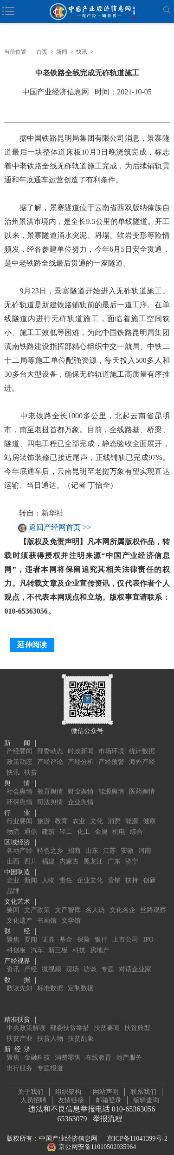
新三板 (58, 940)
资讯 (12, 959)
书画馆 (47, 910)
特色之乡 (50, 841)
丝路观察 (153, 900)
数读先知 (19, 978)
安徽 (127, 841)
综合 (136, 822)
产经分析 (81, 752)
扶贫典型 (137, 1018)
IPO (148, 929)
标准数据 (50, 978)
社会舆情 (19, 781)
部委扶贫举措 (69, 1018)
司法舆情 (50, 792)
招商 (74, 841)
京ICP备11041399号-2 (137, 1133)
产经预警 (111, 752)
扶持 (131, 870)
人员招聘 (33, 1095)
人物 (48, 870)
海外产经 (142, 752)
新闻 (61, 52)
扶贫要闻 (107, 1018)
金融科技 (37, 1047)
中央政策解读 (25, 1018)
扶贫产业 (19, 1028)
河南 (144, 841)
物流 (12, 822)
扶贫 (30, 762)
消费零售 (68, 1047)
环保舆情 (19, 792)
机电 (118, 822)
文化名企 (122, 900)
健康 (149, 811)
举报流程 (107, 1114)
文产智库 (68, 900)
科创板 (16, 940)
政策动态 (19, 752)
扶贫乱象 (81, 1028)
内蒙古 (69, 851)
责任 (65, 870)
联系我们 (143, 1086)
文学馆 (71, 910)
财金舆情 (81, 781)
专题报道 (50, 1058)
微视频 (51, 959)
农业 (78, 811)
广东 (114, 851)
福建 (48, 851)
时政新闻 (81, 741)
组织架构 (68, 1086)
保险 (83, 929)
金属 (101, 822)
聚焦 (12, 929)
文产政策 (37, 900)
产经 (30, 959)
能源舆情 (111, 781)
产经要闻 (19, 741)
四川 (30, 851)
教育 (61, 811)
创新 (149, 870)
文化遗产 (19, 910)
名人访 (95, 900)
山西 (12, 851)
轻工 (65, 822)
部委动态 (50, 741)
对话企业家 (135, 959)
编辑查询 (146, 1095)
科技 (78, 940)
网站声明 (106, 1086)
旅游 (43, 811)
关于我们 (31, 1086)
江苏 (109, 841)
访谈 (90, 959)
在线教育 (98, 1047)
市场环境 (111, 741)
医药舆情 (142, 781)
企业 (12, 870)
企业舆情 (81, 792)
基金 (65, 929)
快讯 (81, 52)
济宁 (131, 851)
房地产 (100, 940)
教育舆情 (50, 781)
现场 (72, 959)
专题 (107, 959)
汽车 (37, 940)
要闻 (12, 900)
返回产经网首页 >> (60, 528)
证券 (48, 929)
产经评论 (50, 752)
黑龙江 (93, 851)
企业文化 (90, 870)
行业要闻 (19, 811)
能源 (131, 811)
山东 (91, 841)
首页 (41, 52)
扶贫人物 (50, 1028)
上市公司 (125, 929)
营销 (114, 870)
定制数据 (81, 978)
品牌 (12, 881)
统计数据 (142, 741)
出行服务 (19, 1058)
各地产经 (19, 841)
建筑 (48, 822)
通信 (30, 822)
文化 (96, 811)
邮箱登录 (109, 1095)
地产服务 (129, 1047)
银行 (101, 929)
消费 (114, 811)
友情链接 (71, 1095)
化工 (83, 822)
